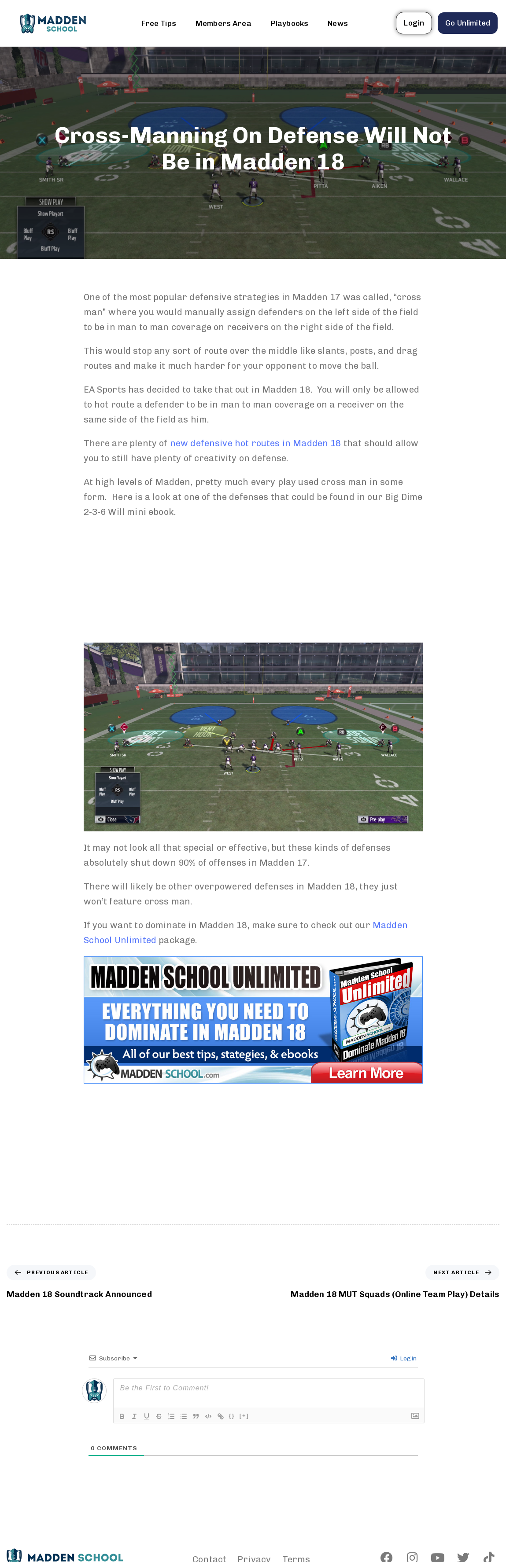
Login (404, 1358)
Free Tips (158, 23)
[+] (244, 1415)
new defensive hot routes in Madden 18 (255, 443)
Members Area (223, 23)
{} (232, 1415)
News (338, 23)
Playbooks (289, 23)
